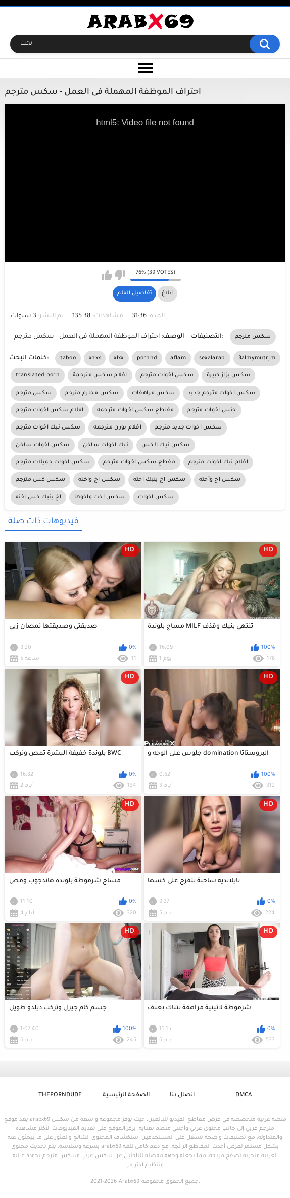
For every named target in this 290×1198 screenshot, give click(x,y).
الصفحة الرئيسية (126, 1095)
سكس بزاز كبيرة (228, 375)
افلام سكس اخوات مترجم (50, 410)
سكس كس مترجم (41, 480)
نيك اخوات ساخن (105, 445)
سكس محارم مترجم (92, 393)
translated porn (38, 375)
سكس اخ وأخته (220, 480)
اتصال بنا (182, 1095)
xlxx (118, 358)
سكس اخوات (156, 497)
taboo (68, 358)
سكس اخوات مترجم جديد (221, 393)
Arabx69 (129, 1182)
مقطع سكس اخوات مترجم (139, 462)
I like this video (107, 275)
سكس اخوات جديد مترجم (188, 427)
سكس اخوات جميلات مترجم (53, 462)
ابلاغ (167, 293)
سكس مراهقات (153, 393)
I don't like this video (120, 275)
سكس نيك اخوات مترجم (48, 427)
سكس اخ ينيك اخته (159, 480)
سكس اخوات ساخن (43, 445)
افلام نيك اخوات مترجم (218, 462)
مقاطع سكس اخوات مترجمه (135, 410)
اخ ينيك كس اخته (39, 497)
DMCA (243, 1095)
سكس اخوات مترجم (167, 375)
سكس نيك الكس (165, 445)
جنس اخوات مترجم (211, 410)
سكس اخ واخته (99, 480)
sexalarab (212, 358)
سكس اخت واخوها (99, 497)
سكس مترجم (253, 337)
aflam (178, 358)
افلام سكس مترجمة (100, 375)
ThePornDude (60, 1095)
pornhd (147, 358)
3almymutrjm (256, 358)
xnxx (95, 358)
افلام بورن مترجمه (117, 427)
